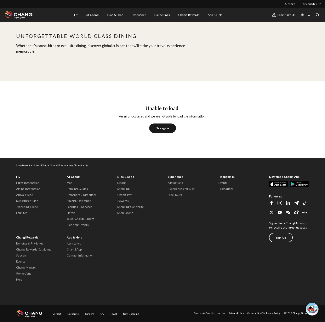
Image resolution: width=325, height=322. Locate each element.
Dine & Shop (115, 15)
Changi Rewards (188, 15)
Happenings (162, 15)
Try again (162, 128)
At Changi (92, 15)
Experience (139, 15)
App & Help (215, 15)
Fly (76, 15)
